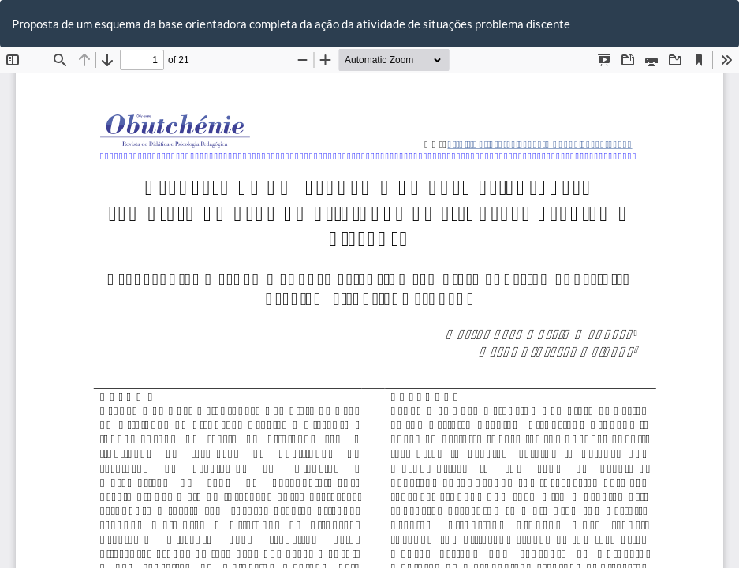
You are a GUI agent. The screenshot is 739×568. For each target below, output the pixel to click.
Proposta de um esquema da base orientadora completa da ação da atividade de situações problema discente (291, 24)
